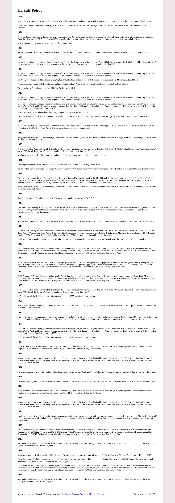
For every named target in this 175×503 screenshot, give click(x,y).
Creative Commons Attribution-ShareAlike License (84, 494)
